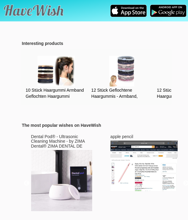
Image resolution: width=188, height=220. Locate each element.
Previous (27, 183)
